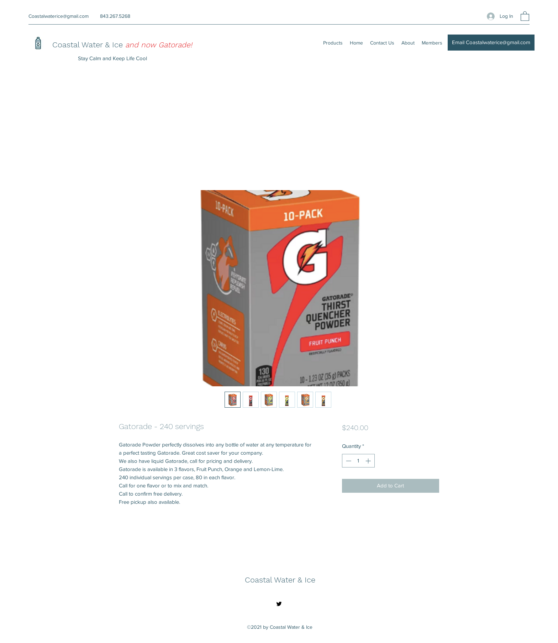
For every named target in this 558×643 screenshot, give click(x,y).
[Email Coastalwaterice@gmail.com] (491, 43)
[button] (525, 16)
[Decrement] (348, 460)
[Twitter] (279, 603)
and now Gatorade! (158, 44)
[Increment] (369, 460)
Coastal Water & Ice (88, 44)
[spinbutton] (358, 460)
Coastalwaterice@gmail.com (58, 16)
